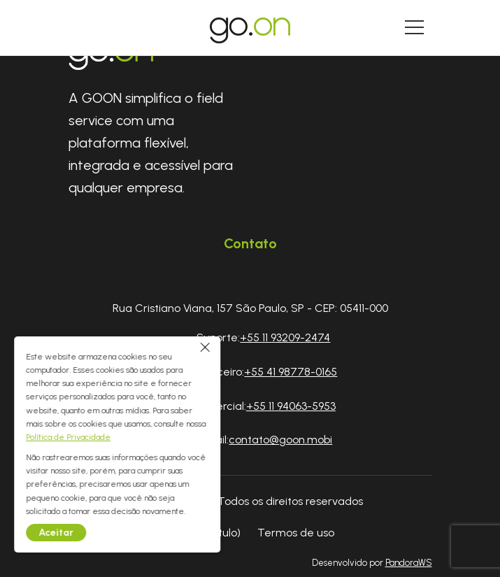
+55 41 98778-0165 (290, 371)
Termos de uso (295, 532)
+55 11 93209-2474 (285, 337)
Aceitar (62, 533)
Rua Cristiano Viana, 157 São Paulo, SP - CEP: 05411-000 (250, 308)
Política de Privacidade (74, 437)
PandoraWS (408, 563)
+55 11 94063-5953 (291, 406)
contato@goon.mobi (280, 439)
